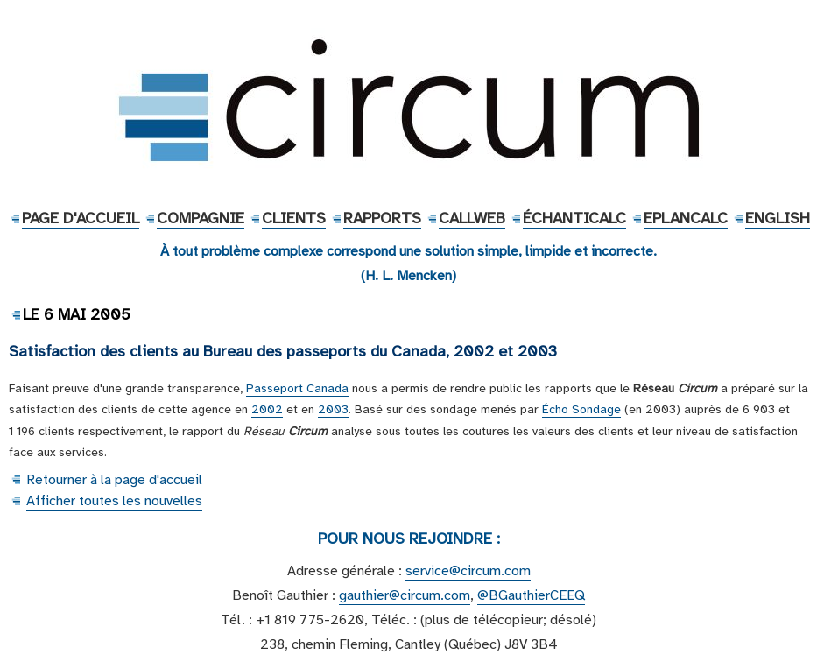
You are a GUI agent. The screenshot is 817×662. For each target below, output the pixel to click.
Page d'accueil (80, 218)
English (777, 218)
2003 (333, 409)
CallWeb (472, 218)
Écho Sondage (581, 409)
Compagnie (200, 218)
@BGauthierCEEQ (531, 595)
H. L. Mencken (408, 276)
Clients (294, 218)
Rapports (382, 218)
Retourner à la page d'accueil (114, 480)
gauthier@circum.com (404, 595)
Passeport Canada (297, 388)
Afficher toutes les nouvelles (114, 501)
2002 (267, 409)
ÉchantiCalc (574, 218)
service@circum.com (468, 571)
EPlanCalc (686, 218)
